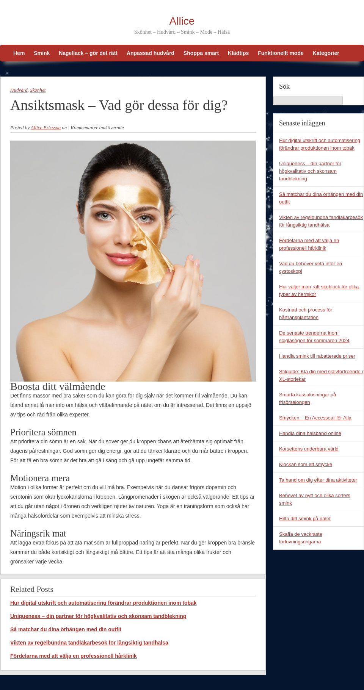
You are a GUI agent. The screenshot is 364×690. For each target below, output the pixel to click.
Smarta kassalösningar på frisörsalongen (307, 398)
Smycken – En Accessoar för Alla (315, 418)
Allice (182, 21)
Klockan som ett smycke (305, 464)
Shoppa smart (201, 53)
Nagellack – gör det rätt (88, 53)
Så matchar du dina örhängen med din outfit (65, 629)
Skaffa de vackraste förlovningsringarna (300, 537)
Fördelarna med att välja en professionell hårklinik (73, 656)
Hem (19, 53)
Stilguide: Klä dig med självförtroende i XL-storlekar (321, 375)
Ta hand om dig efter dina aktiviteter (318, 480)
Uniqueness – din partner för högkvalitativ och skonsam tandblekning (98, 616)
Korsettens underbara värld (309, 449)
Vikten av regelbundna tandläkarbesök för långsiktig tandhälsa (89, 643)
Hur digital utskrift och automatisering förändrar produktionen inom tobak (103, 603)
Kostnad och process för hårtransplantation (305, 313)
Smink (42, 53)
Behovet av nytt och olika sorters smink (314, 499)
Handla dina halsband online (310, 433)
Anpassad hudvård (150, 53)
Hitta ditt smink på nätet (305, 518)
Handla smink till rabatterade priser (317, 356)
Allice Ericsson (46, 127)
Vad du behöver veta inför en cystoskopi (310, 267)
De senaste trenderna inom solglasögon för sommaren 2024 (314, 336)
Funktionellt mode (281, 53)
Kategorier (326, 53)
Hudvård (19, 90)
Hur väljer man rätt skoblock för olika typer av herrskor (319, 290)
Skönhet (38, 90)
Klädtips (238, 53)
